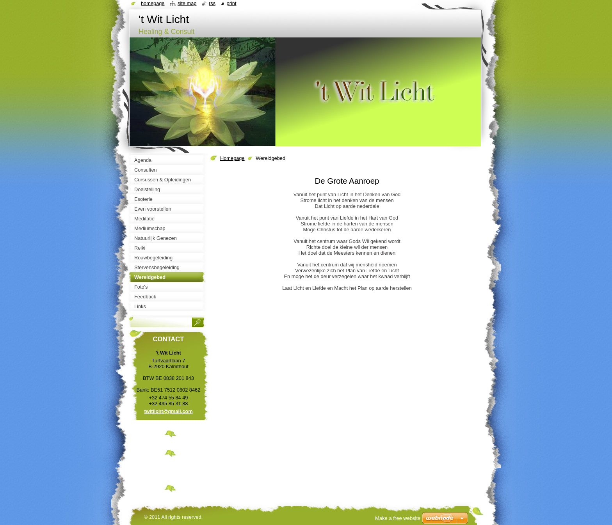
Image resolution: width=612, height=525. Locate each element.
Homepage (232, 158)
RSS (212, 3)
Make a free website (397, 518)
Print (232, 3)
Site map (187, 3)
